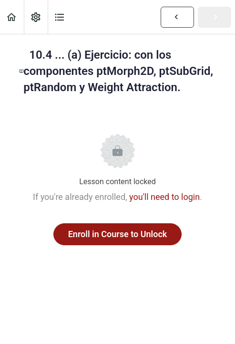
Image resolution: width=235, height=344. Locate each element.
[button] (12, 17)
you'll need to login (164, 197)
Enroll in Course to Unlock (117, 234)
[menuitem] (36, 17)
